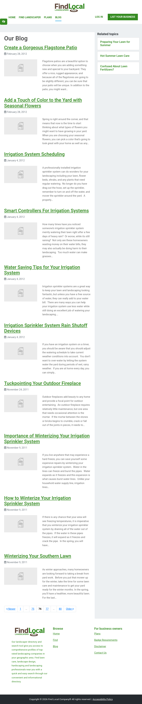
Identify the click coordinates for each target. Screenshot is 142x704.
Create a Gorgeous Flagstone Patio (40, 47)
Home (12, 17)
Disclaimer (100, 646)
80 (60, 608)
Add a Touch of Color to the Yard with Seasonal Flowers (43, 103)
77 (47, 608)
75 (32, 608)
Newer (10, 608)
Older (70, 608)
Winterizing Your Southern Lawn (37, 556)
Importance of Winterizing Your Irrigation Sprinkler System (47, 438)
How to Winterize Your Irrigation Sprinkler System (37, 501)
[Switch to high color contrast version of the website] (3, 22)
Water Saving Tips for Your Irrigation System (42, 270)
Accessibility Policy (103, 699)
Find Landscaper (30, 17)
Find (55, 640)
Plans (48, 17)
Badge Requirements (106, 640)
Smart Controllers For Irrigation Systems (46, 210)
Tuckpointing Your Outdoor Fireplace (42, 383)
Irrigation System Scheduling (34, 154)
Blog (58, 17)
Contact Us (100, 652)
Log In (99, 16)
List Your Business (123, 16)
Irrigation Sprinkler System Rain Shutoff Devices (45, 328)
